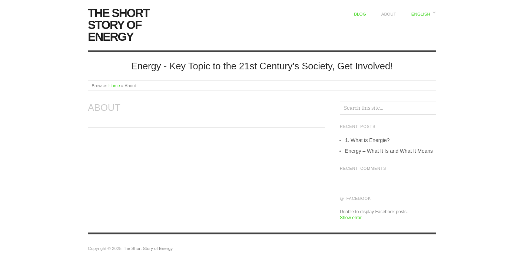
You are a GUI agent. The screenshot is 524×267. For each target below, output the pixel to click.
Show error (351, 217)
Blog (360, 13)
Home (114, 85)
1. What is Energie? (367, 140)
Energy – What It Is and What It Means (389, 151)
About (388, 13)
